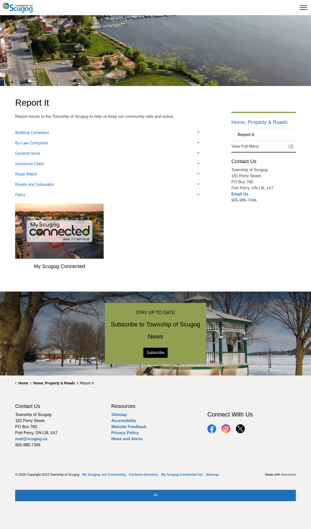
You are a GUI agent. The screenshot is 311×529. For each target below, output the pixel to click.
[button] (258, 146)
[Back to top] (155, 495)
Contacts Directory (143, 474)
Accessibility (123, 420)
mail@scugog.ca (31, 439)
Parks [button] (20, 195)
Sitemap (119, 414)
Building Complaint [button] (32, 132)
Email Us (240, 194)
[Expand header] (303, 7)
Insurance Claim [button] (30, 164)
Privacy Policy (125, 433)
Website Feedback (128, 427)
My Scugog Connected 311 (182, 474)
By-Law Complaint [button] (31, 143)
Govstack (288, 474)
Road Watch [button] (26, 174)
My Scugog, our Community (104, 474)
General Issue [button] (27, 153)
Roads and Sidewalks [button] (34, 184)
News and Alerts (127, 439)
